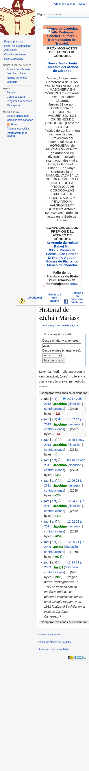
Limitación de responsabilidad (54, 649)
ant (54, 399)
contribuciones (54, 408)
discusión (75, 404)
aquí (73, 284)
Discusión (54, 14)
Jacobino (60, 404)
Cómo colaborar (16, 96)
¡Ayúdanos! (34, 297)
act (47, 419)
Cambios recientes (15, 54)
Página (41, 14)
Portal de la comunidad (17, 45)
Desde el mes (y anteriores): (61, 350)
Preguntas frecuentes (19, 101)
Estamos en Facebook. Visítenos (77, 298)
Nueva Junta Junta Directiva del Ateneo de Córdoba (62, 67)
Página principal (13, 41)
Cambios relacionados (20, 120)
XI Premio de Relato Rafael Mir (62, 244)
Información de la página (17, 134)
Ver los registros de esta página (60, 325)
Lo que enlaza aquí (18, 115)
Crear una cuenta (64, 3)
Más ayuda (13, 105)
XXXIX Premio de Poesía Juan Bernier (62, 252)
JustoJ (58, 547)
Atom (13, 124)
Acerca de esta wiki (18, 69)
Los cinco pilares (16, 73)
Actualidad (10, 50)
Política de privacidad (49, 634)
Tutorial (11, 92)
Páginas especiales (18, 128)
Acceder (81, 3)
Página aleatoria (13, 58)
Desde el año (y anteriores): (61, 340)
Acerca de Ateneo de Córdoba (54, 642)
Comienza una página (54, 297)
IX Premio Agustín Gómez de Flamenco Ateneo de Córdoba (62, 261)
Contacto (12, 82)
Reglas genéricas (17, 77)
